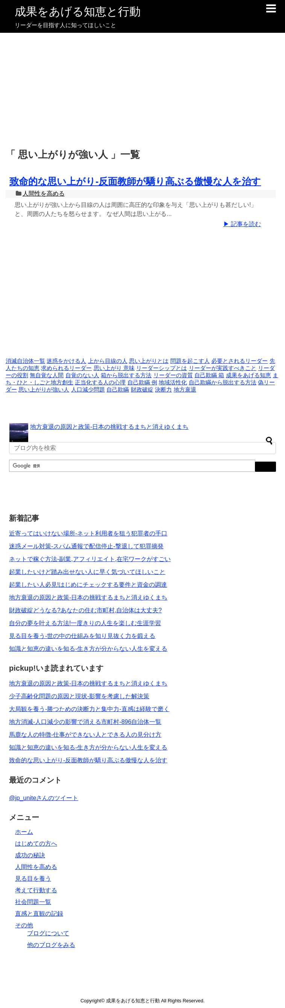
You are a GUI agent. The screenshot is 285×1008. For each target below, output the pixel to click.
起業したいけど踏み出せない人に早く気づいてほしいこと (87, 572)
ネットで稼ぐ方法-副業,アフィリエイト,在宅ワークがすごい (90, 559)
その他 (24, 925)
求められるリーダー (66, 368)
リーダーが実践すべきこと (222, 368)
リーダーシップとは (161, 368)
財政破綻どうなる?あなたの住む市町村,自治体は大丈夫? (85, 610)
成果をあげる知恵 (248, 375)
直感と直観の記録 (39, 913)
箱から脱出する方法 (126, 375)
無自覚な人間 (47, 375)
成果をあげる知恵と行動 (78, 11)
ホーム (24, 832)
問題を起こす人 (190, 361)
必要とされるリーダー (239, 361)
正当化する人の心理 (100, 382)
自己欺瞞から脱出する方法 (222, 382)
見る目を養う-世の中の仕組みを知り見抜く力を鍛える (82, 636)
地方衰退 (185, 390)
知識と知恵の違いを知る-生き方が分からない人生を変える (88, 648)
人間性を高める (44, 193)
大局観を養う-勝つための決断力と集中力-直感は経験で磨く (89, 709)
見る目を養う (33, 878)
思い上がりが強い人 (43, 390)
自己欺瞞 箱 (209, 375)
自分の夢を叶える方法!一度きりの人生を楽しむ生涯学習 (85, 623)
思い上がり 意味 (114, 368)
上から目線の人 (107, 361)
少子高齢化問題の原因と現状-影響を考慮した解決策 (79, 696)
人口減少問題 (88, 390)
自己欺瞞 (117, 390)
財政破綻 (142, 390)
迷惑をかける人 (66, 361)
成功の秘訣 (30, 855)
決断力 (163, 390)
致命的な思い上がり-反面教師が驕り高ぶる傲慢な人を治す (135, 181)
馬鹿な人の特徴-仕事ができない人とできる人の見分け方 (85, 734)
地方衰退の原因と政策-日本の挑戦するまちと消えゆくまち (109, 427)
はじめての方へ (36, 843)
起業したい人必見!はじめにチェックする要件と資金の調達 (88, 584)
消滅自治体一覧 (25, 361)
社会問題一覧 (33, 902)
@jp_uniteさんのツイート (43, 798)
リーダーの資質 (173, 375)
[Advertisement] (142, 89)
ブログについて (48, 933)
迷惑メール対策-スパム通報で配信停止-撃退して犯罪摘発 (86, 546)
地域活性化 (173, 382)
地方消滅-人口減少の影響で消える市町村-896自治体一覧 (85, 722)
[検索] (131, 466)
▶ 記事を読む (242, 224)
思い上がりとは (148, 361)
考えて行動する (36, 890)
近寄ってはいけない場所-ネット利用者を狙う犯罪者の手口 (88, 533)
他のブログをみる (51, 945)
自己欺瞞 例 (142, 382)
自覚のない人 (82, 375)
